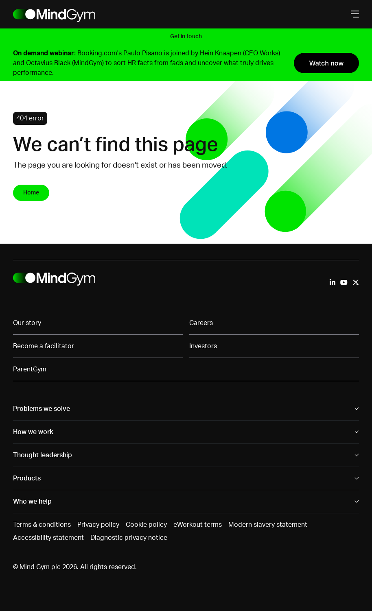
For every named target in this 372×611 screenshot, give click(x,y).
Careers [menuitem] (201, 323)
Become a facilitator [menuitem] (43, 346)
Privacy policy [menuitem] (98, 525)
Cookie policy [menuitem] (146, 525)
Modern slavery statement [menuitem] (267, 525)
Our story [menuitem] (27, 323)
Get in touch (186, 36)
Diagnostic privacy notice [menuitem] (128, 538)
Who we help (32, 501)
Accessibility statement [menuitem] (48, 538)
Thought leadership (42, 455)
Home (31, 193)
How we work (33, 432)
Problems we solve (41, 409)
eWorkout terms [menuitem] (197, 525)
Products (27, 478)
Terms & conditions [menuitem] (42, 525)
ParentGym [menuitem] (29, 369)
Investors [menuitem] (203, 346)
